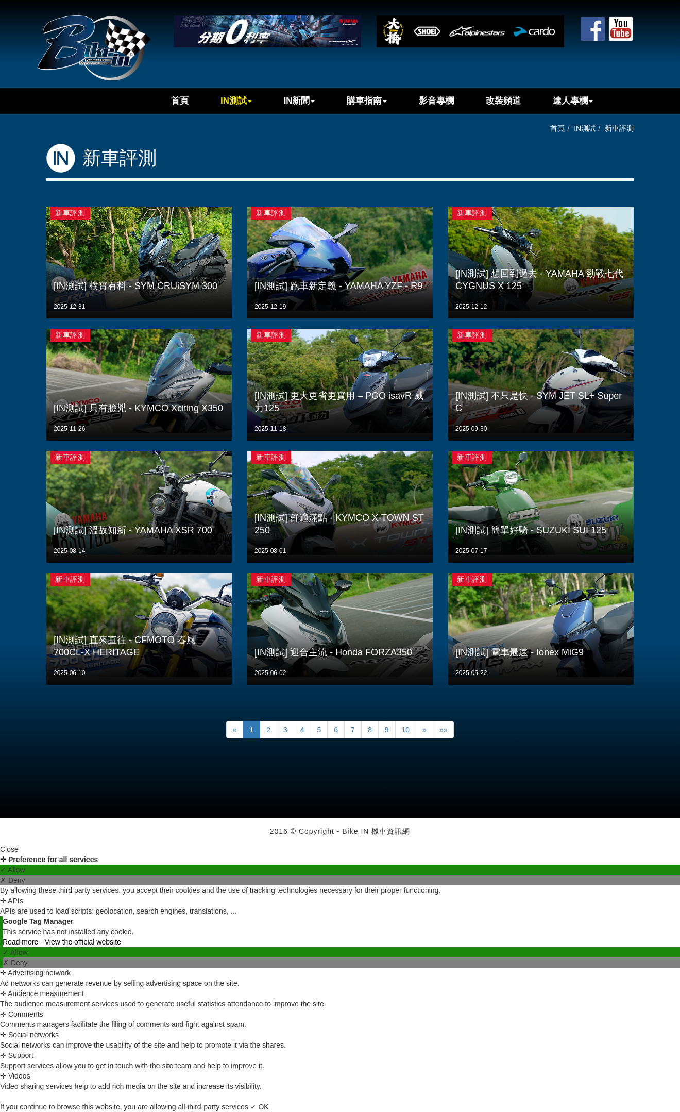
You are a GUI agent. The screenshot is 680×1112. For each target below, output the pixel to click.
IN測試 (236, 101)
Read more (21, 942)
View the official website (83, 942)
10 (406, 730)
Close (9, 849)
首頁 (180, 101)
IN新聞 (299, 101)
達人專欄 (573, 101)
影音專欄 (436, 101)
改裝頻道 (503, 101)
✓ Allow (12, 870)
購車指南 (367, 101)
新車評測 (619, 128)
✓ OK (259, 1107)
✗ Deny (12, 880)
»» (443, 730)
